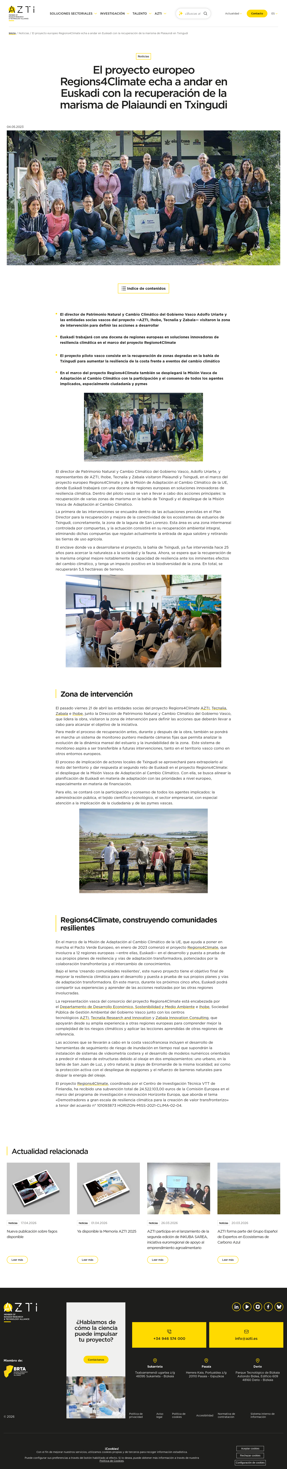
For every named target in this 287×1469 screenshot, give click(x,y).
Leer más (17, 1259)
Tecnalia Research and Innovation (121, 1017)
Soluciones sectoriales (71, 13)
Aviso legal (159, 1415)
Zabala (62, 713)
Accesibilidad (204, 1415)
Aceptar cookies (250, 1448)
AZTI (158, 13)
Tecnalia (219, 708)
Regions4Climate (202, 947)
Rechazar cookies (250, 1455)
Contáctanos (96, 1359)
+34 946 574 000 (169, 1338)
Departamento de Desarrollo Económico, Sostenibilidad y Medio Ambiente (127, 1006)
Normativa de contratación (226, 1415)
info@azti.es (246, 1338)
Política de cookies (178, 1415)
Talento (140, 13)
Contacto (257, 13)
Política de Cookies (112, 1460)
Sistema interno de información (263, 1415)
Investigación (112, 13)
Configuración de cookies (250, 1462)
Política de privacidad (136, 1415)
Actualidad (232, 13)
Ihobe (77, 713)
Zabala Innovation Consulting (182, 1017)
